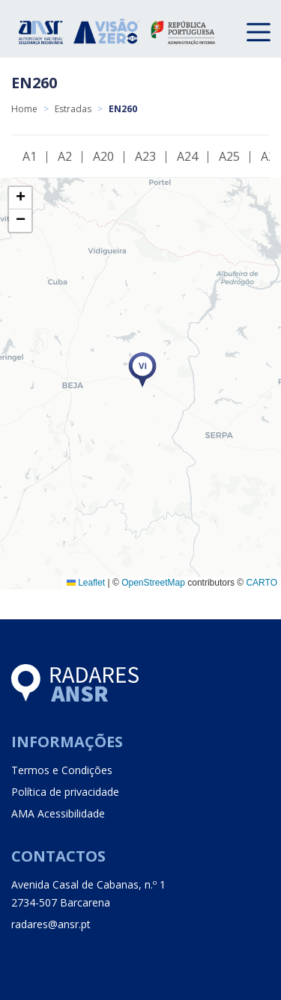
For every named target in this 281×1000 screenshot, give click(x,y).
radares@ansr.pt (51, 924)
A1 (29, 156)
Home (24, 108)
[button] (142, 370)
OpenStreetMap (153, 582)
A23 (145, 156)
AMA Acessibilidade (58, 813)
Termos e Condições (61, 770)
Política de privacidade (65, 792)
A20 (103, 156)
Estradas (73, 108)
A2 (65, 156)
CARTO (261, 582)
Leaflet (86, 582)
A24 (187, 156)
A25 (229, 156)
